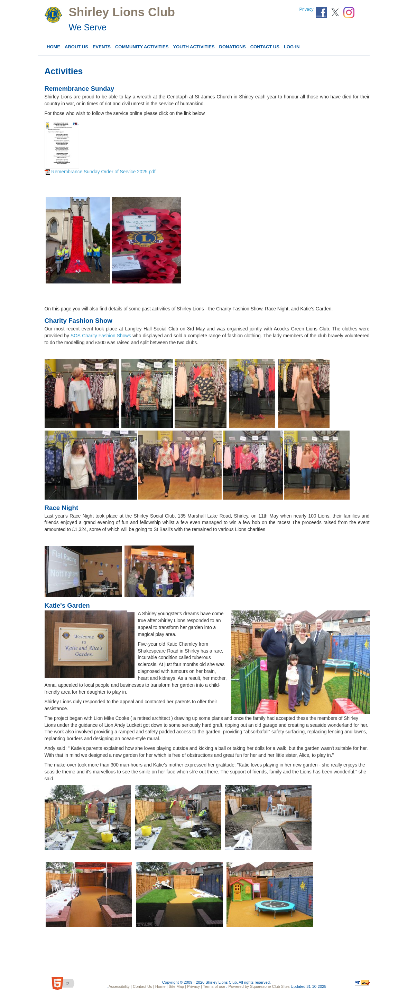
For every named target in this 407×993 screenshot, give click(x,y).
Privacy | (194, 986)
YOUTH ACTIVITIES (193, 46)
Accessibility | (120, 986)
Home (53, 46)
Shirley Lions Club (122, 12)
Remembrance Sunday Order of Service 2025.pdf (103, 171)
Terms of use (213, 986)
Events (102, 46)
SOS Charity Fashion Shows (101, 335)
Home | (161, 986)
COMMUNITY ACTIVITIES (142, 46)
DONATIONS (232, 46)
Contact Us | (143, 986)
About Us (76, 46)
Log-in (292, 46)
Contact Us (264, 46)
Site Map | (177, 986)
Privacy (306, 9)
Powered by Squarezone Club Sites (259, 986)
